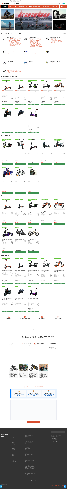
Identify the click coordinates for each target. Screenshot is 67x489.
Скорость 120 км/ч (10, 45)
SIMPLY (11, 70)
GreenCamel (31, 52)
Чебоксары (14, 461)
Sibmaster (16, 71)
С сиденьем (18, 40)
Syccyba (9, 40)
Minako (30, 51)
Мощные (9, 43)
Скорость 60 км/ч (17, 44)
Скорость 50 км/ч (38, 44)
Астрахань (13, 449)
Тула (13, 460)
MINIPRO (35, 62)
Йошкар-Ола (14, 455)
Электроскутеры (27, 436)
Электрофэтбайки (32, 40)
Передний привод (32, 44)
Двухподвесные (38, 40)
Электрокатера (53, 41)
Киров (13, 456)
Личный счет (42, 431)
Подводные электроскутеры (54, 38)
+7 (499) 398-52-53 (15, 3)
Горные (35, 38)
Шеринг (26, 474)
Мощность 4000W (11, 63)
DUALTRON (11, 38)
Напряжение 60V (32, 45)
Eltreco (38, 51)
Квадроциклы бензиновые (29, 441)
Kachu (52, 52)
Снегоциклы (53, 63)
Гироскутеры (27, 443)
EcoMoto (59, 52)
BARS (8, 70)
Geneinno (61, 41)
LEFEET (58, 41)
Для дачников (31, 38)
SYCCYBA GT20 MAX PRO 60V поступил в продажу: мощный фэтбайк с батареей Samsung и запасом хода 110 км (33, 375)
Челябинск (14, 443)
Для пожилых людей (11, 42)
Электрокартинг (27, 448)
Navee (14, 39)
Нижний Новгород (15, 444)
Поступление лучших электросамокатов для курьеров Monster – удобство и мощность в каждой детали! (43, 375)
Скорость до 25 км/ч (18, 43)
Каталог (2, 431)
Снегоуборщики (52, 62)
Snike (14, 70)
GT (8, 39)
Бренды (2, 436)
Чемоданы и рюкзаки (28, 475)
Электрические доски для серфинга (56, 40)
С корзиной (36, 42)
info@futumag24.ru (55, 441)
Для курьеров (38, 46)
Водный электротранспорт (29, 435)
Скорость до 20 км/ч (11, 44)
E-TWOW (15, 38)
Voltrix (59, 51)
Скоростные (17, 42)
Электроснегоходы (54, 65)
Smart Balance (32, 63)
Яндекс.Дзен (40, 480)
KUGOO (11, 39)
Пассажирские (9, 51)
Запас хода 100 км (32, 43)
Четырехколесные (16, 52)
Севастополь (14, 448)
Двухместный (38, 45)
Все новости (56, 362)
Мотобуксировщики (59, 62)
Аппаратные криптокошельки (29, 468)
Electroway (19, 38)
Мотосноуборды (58, 63)
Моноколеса (27, 447)
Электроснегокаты (53, 64)
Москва (13, 437)
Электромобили (27, 449)
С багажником (32, 42)
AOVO (8, 38)
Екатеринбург (14, 442)
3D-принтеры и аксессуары (29, 465)
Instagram (31, 480)
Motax (51, 51)
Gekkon (20, 71)
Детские (13, 43)
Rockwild (39, 52)
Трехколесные (14, 40)
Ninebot (17, 39)
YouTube (36, 480)
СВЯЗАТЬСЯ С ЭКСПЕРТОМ (7, 104)
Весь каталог (64, 33)
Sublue (52, 42)
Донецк (13, 454)
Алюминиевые (38, 43)
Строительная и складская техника (30, 469)
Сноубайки (59, 64)
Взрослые (13, 62)
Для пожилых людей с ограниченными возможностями (13, 54)
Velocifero (62, 51)
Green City (35, 52)
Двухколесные (15, 51)
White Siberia (34, 51)
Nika (9, 72)
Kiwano (41, 62)
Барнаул (13, 450)
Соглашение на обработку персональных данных (57, 485)
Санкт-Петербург (14, 438)
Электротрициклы (28, 437)
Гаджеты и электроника (28, 461)
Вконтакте (27, 480)
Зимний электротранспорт (29, 454)
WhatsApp (38, 480)
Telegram (33, 480)
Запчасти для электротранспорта (30, 473)
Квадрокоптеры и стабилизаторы (30, 460)
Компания (14, 431)
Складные (15, 41)
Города (13, 435)
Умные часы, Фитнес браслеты (29, 459)
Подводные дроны (53, 39)
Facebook (29, 480)
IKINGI (55, 42)
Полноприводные (10, 41)
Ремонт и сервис (4, 434)
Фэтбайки (31, 39)
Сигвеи (26, 453)
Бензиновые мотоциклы (28, 442)
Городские (39, 39)
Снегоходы (59, 65)
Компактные (35, 39)
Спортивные (9, 62)
